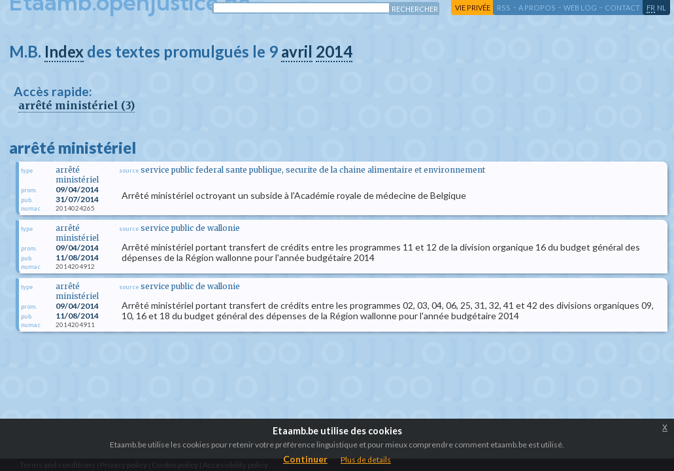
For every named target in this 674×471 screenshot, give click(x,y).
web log (580, 7)
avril (296, 51)
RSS (504, 7)
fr (651, 7)
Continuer (305, 458)
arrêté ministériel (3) (76, 105)
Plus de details (366, 459)
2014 (334, 51)
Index (64, 51)
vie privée (472, 7)
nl (661, 7)
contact (622, 7)
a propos (537, 7)
